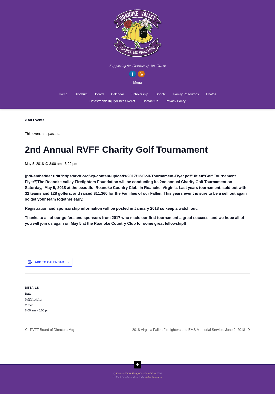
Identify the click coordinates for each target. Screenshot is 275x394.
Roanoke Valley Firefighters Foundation (136, 374)
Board (99, 94)
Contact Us (150, 101)
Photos (211, 94)
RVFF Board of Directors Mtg (51, 330)
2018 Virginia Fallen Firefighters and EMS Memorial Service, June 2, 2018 (189, 330)
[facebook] (132, 74)
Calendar (117, 94)
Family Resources (186, 94)
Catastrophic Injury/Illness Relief (112, 101)
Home (63, 94)
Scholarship (139, 94)
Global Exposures (153, 377)
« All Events (34, 120)
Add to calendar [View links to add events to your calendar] (49, 262)
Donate (161, 94)
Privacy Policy (176, 101)
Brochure (81, 94)
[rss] (141, 74)
